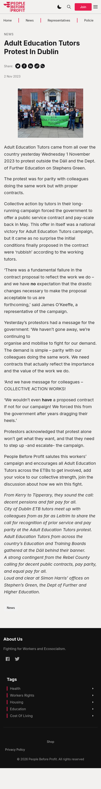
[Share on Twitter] (18, 66)
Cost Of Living (21, 716)
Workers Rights (22, 695)
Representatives (59, 20)
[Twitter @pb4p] (17, 659)
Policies (89, 20)
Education (18, 709)
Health (15, 688)
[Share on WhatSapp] (42, 66)
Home (7, 20)
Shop (50, 741)
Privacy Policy (15, 749)
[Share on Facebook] (24, 66)
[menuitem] (50, 742)
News (30, 20)
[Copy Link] (37, 66)
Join (83, 7)
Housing (16, 702)
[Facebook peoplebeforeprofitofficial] (7, 659)
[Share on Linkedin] (30, 66)
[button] (59, 7)
